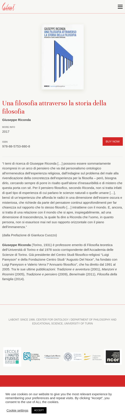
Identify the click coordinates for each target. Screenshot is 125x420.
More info (8, 127)
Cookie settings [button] (17, 410)
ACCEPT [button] (39, 410)
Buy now (113, 141)
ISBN (5, 142)
